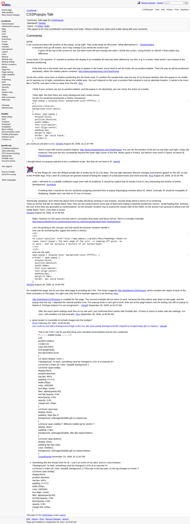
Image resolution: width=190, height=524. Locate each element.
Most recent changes (11, 15)
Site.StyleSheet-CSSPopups (132, 290)
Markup (5, 57)
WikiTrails (6, 100)
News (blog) (7, 117)
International (7, 49)
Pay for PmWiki (8, 172)
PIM (3, 77)
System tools (7, 92)
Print (177, 9)
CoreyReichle (45, 456)
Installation (6, 127)
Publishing (6, 79)
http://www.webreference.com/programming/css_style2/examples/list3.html (69, 221)
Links (4, 54)
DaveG (42, 23)
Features (5, 122)
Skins (4, 90)
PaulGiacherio (45, 155)
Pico (151, 175)
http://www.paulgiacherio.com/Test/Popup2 (101, 149)
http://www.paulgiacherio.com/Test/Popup (99, 71)
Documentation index (11, 132)
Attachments (11, 26)
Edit (163, 9)
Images (5, 44)
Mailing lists (7, 156)
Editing (5, 36)
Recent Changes (148, 3)
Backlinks (185, 9)
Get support (7, 166)
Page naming (7, 72)
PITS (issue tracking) (11, 153)
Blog (4, 29)
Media (4, 67)
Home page (7, 10)
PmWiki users (8, 158)
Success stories (8, 161)
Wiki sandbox (7, 12)
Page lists (6, 69)
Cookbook (6, 21)
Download (6, 124)
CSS (4, 34)
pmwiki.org (6, 145)
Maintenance (7, 108)
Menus (9, 64)
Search (160, 3)
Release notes (8, 137)
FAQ (4, 119)
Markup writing (8, 62)
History (170, 9)
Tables (4, 95)
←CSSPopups (147, 9)
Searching (6, 85)
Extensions (6, 39)
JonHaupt (51, 184)
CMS (4, 31)
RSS (4, 82)
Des (81, 83)
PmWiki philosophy (10, 134)
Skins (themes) (8, 151)
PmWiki (4, 114)
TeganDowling (147, 44)
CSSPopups (57, 20)
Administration (8, 24)
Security (5, 87)
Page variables (8, 74)
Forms (4, 42)
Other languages (9, 180)
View (157, 9)
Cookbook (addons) (10, 148)
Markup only (7, 59)
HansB (116, 161)
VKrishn (59, 143)
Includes (5, 47)
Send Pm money (9, 174)
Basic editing (7, 129)
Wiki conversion (8, 97)
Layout (5, 52)
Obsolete (6, 105)
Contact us (6, 139)
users (62, 515)
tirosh (35, 323)
